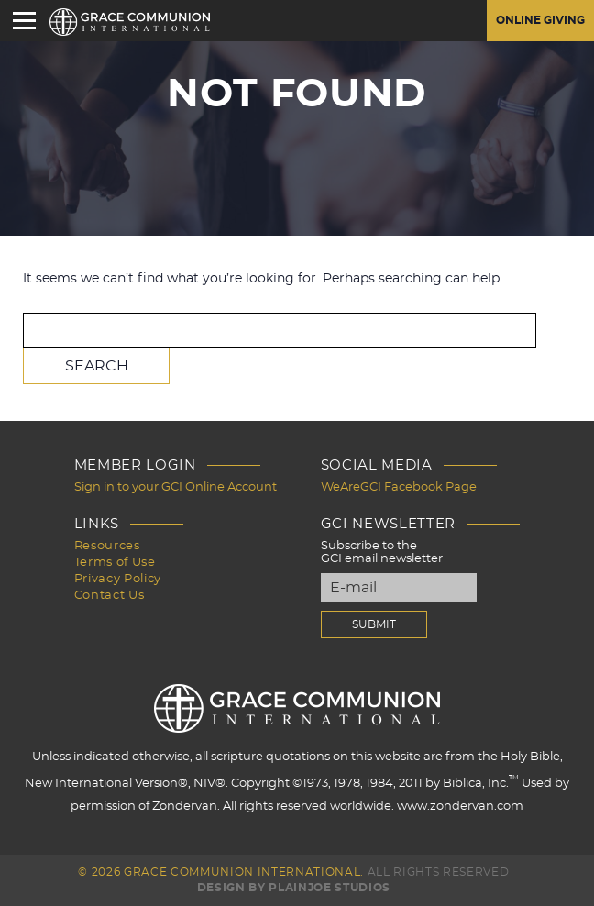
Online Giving (540, 20)
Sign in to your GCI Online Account (175, 487)
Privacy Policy (117, 579)
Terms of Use (115, 563)
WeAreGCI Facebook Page (399, 487)
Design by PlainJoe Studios (293, 887)
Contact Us (109, 596)
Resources (107, 546)
